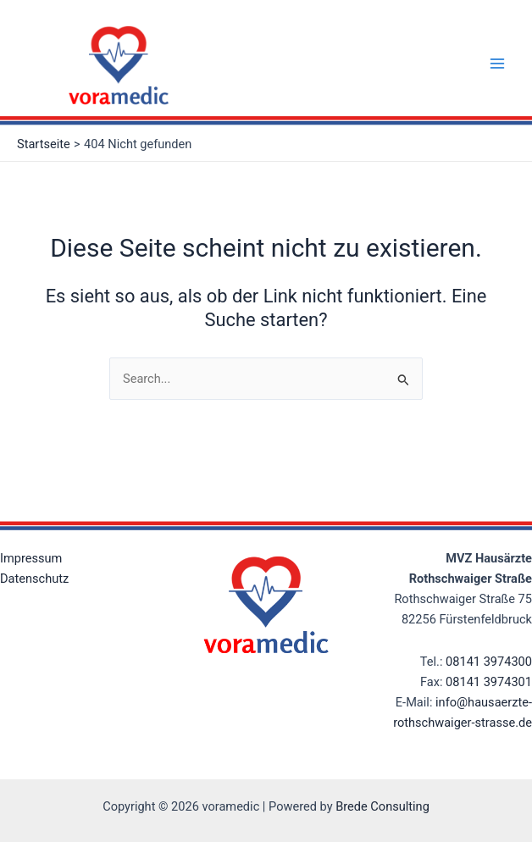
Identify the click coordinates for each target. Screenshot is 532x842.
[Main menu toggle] (497, 63)
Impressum (31, 558)
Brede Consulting (382, 806)
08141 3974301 (489, 682)
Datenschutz (34, 578)
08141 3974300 (489, 661)
